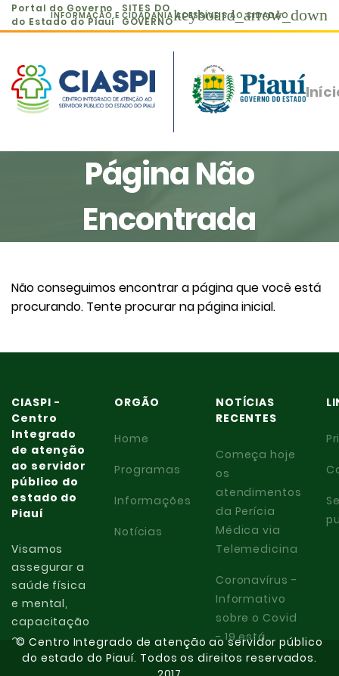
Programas (147, 469)
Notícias (138, 531)
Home (131, 438)
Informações (152, 500)
